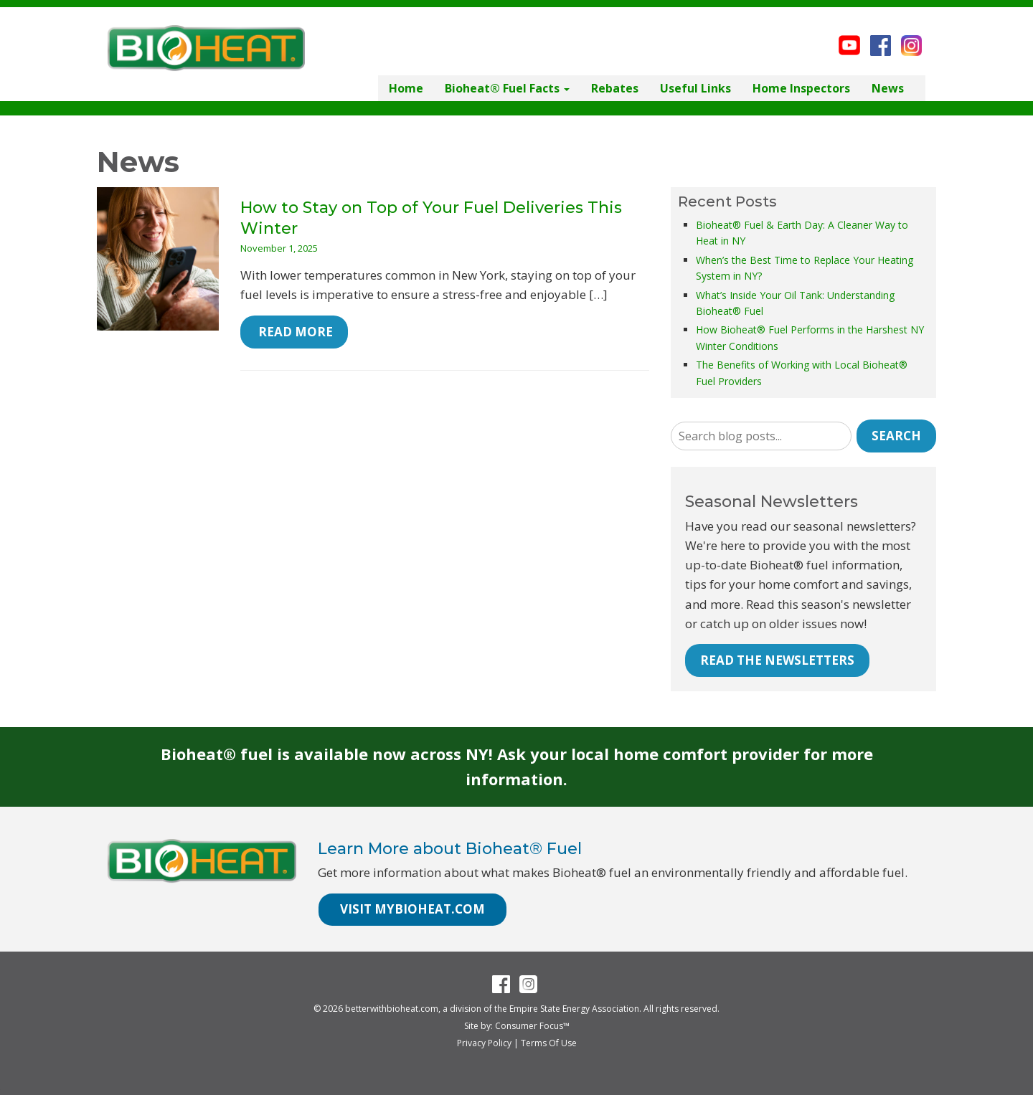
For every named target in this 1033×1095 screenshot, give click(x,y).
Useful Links (695, 88)
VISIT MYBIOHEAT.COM (412, 909)
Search (896, 435)
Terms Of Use (549, 1043)
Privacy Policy (484, 1043)
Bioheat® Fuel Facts (507, 88)
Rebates (614, 88)
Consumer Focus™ (532, 1026)
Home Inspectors (801, 88)
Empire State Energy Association (574, 1008)
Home (406, 88)
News (888, 88)
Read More (294, 331)
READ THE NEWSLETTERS (777, 660)
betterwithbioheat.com (391, 1008)
